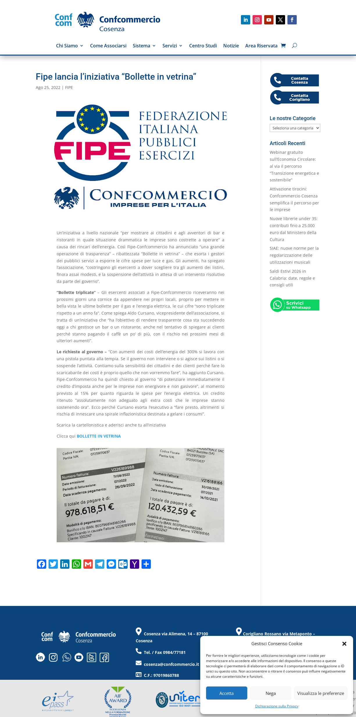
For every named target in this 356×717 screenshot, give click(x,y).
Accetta (226, 693)
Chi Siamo (67, 46)
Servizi (169, 46)
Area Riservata (261, 46)
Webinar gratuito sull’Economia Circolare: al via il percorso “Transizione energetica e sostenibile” (294, 166)
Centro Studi (203, 46)
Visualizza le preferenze (320, 693)
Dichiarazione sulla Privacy (276, 706)
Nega (271, 693)
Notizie (231, 46)
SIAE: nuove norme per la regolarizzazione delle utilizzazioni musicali (294, 255)
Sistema (141, 46)
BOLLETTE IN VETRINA (99, 436)
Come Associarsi (108, 46)
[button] (344, 644)
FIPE (69, 87)
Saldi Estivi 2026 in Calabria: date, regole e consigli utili (292, 278)
